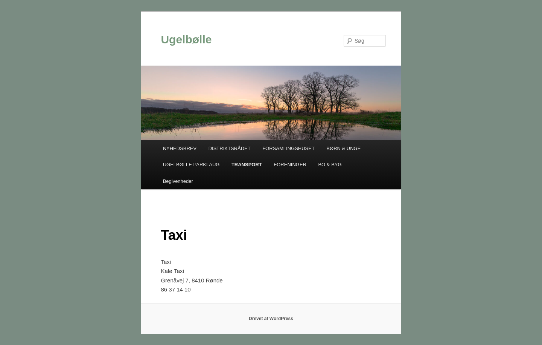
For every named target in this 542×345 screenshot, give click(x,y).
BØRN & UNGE (343, 148)
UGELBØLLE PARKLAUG (191, 164)
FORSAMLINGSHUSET (288, 148)
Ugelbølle (186, 39)
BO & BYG (329, 164)
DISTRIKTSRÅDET (230, 148)
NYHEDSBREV (180, 148)
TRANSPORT (246, 164)
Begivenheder (178, 181)
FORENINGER (290, 164)
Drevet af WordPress (271, 318)
